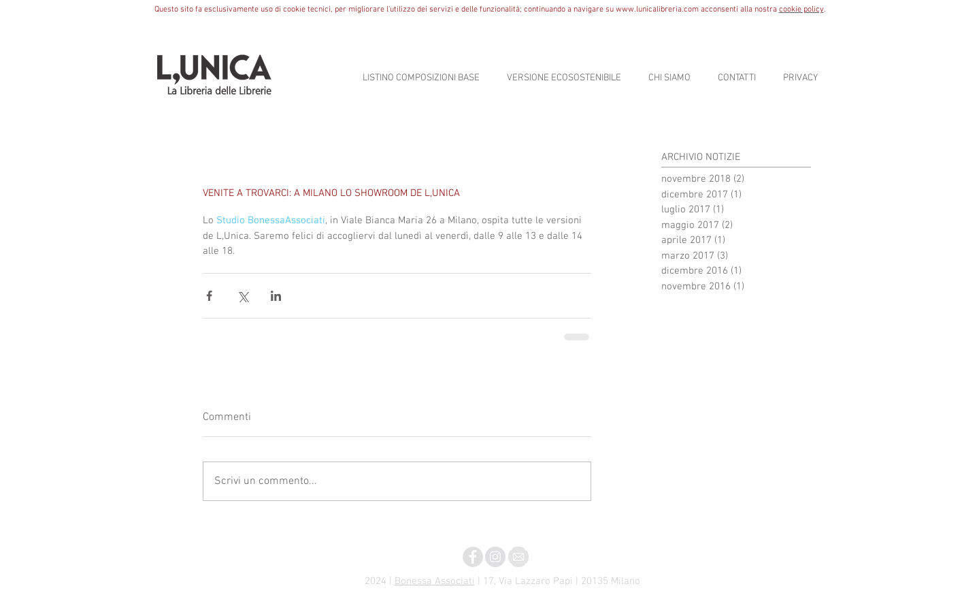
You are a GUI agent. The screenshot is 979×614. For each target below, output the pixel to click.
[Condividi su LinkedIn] (275, 295)
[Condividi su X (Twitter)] (242, 295)
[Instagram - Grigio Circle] (495, 557)
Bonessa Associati (435, 581)
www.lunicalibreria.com (657, 9)
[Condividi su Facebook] (209, 295)
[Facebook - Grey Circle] (473, 557)
